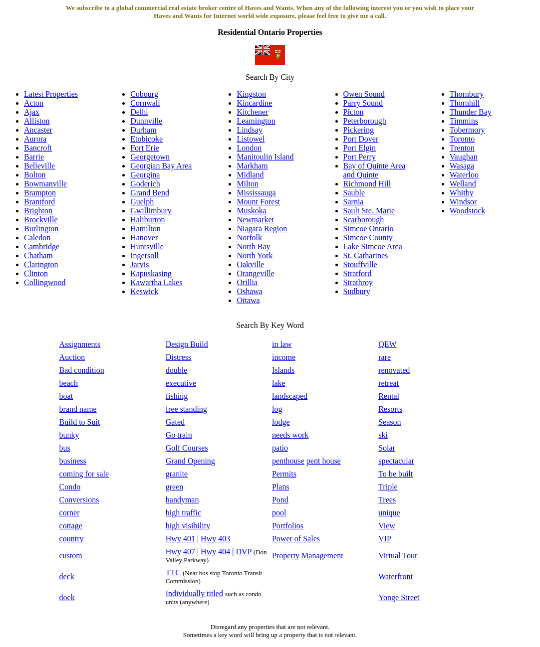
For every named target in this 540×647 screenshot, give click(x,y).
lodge (281, 422)
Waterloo (464, 174)
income (283, 357)
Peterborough (364, 121)
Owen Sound (364, 94)
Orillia (247, 282)
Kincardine (254, 103)
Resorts (390, 409)
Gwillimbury (151, 210)
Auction (72, 357)
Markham (252, 166)
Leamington (256, 121)
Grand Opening (190, 461)
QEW (387, 344)
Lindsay (250, 130)
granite (177, 474)
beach (68, 383)
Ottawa (248, 300)
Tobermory (467, 130)
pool (279, 512)
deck (66, 576)
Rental (388, 396)
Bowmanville (45, 183)
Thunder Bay (471, 112)
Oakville (250, 264)
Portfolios (287, 525)
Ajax (31, 112)
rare (384, 357)
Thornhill (465, 103)
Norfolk (249, 237)
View (386, 525)
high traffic (183, 512)
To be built (395, 474)
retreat (388, 383)
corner (69, 512)
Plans (280, 487)
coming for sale (84, 474)
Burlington (41, 228)
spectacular (396, 461)
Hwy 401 (180, 538)
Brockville (41, 219)
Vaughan (464, 157)
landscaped (289, 396)
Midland (250, 174)
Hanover (144, 237)
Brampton (40, 192)
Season (389, 422)
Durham (143, 130)
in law (282, 344)
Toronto (462, 139)
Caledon (37, 237)
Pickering (358, 130)
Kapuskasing (151, 273)
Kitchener (252, 112)
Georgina (145, 174)
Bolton (35, 174)
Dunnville (146, 121)
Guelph (142, 201)
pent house (323, 461)
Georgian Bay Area (161, 166)
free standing (186, 409)
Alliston (37, 121)
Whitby (462, 192)
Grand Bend (149, 192)
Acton (33, 103)
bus (64, 448)
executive (181, 383)
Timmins (464, 121)
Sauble (354, 192)
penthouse (288, 461)
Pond (280, 499)
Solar (386, 448)
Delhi (139, 112)
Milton (248, 183)
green (175, 487)
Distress (179, 357)
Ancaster (38, 130)
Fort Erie (144, 148)
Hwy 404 (215, 551)
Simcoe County (368, 237)
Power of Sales (296, 538)
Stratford (357, 273)
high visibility (188, 525)
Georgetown (150, 157)
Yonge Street (398, 597)
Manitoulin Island (265, 157)
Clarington (41, 264)
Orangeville (255, 273)
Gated (175, 422)
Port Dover (361, 139)
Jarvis (139, 264)
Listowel (251, 139)
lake (278, 383)
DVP (243, 551)
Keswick (144, 291)
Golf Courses (187, 448)
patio (280, 448)
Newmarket (255, 219)
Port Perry (359, 157)
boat (66, 396)
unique (389, 512)
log (277, 409)
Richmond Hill (367, 183)
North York (254, 255)
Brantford (39, 201)
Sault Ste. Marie (369, 210)
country (71, 538)
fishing (177, 396)
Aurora (35, 139)
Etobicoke (146, 139)
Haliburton (147, 219)
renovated (394, 370)
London (249, 148)
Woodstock (468, 210)
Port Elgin (359, 148)
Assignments (80, 344)
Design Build (187, 344)
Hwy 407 (180, 551)
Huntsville (147, 246)
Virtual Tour (397, 555)
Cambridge (41, 246)
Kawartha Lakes (156, 282)
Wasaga (462, 166)
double (177, 370)
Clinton (36, 273)
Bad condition (81, 370)
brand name (78, 409)
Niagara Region (262, 228)
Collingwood (45, 282)
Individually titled (194, 593)
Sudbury (356, 291)
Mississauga (256, 192)
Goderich (145, 183)
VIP (384, 538)
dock (67, 597)
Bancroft (38, 148)
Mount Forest (258, 201)
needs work (290, 435)
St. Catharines (365, 255)
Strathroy (358, 282)
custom (70, 555)
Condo (70, 487)
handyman (182, 499)
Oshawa (250, 291)
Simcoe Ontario (368, 228)
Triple (388, 487)
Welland (463, 183)
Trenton (462, 148)
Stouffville (360, 264)
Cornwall (145, 103)
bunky (69, 435)
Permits (284, 474)
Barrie (34, 157)
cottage (70, 525)
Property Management (307, 555)
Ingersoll (144, 255)
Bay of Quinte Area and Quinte (374, 170)
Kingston (251, 94)
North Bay (253, 246)
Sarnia (353, 201)
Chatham (38, 255)
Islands (283, 370)
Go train (179, 435)
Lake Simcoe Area (372, 246)
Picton (353, 112)
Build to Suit (79, 422)
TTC (173, 572)
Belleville (39, 166)
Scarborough (363, 219)
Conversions (79, 499)
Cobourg (144, 94)
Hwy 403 (215, 538)
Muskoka (252, 210)
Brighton (38, 210)
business (72, 461)
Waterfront (395, 576)
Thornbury (467, 94)
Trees (387, 499)
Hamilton (145, 228)
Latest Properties (51, 94)
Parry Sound (363, 103)
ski (383, 435)
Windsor (463, 201)
